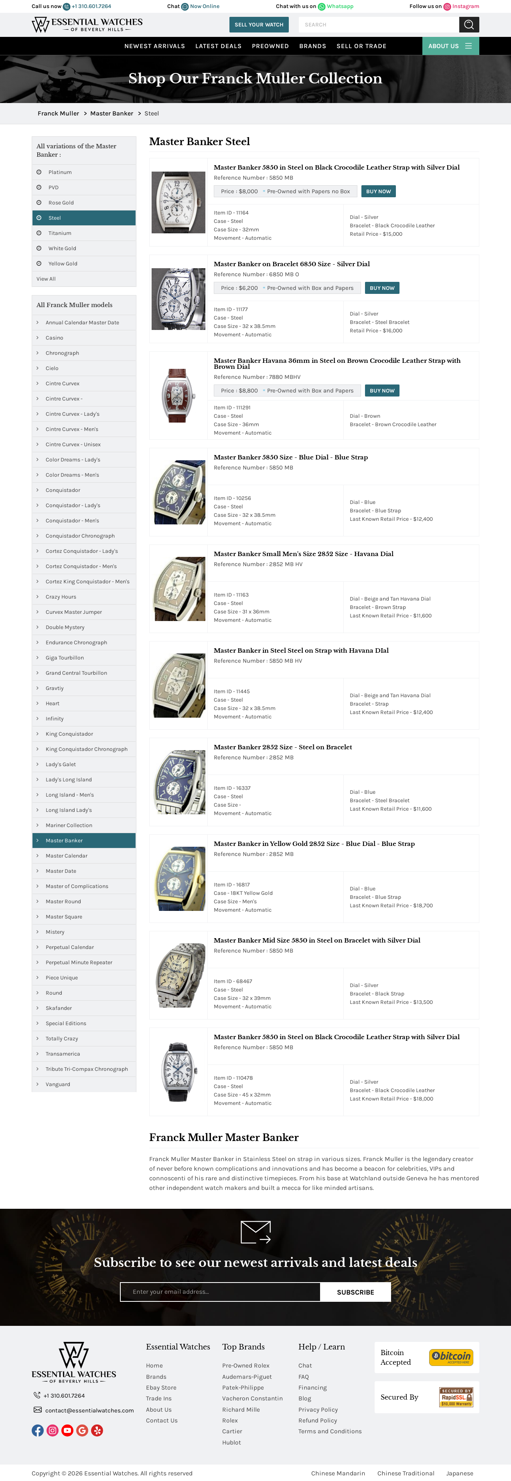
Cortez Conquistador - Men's (76, 566)
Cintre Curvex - (59, 398)
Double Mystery (60, 627)
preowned (270, 46)
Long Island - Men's (65, 794)
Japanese (459, 1472)
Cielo (47, 368)
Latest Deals (218, 46)
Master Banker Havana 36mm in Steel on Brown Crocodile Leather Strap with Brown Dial (337, 363)
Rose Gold (55, 202)
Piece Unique (57, 977)
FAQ (303, 1376)
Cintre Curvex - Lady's (67, 414)
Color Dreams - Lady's (68, 459)
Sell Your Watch (259, 24)
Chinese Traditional (405, 1472)
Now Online (200, 6)
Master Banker (59, 840)
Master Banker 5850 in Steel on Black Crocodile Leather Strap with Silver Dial (337, 167)
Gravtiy (50, 688)
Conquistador (58, 490)
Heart (47, 703)
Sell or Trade (362, 46)
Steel (48, 218)
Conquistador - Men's (67, 520)
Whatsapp (335, 6)
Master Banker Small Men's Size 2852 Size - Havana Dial (303, 554)
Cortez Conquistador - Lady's (77, 551)
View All (46, 278)
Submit (469, 24)
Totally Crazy (57, 1038)
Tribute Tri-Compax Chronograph (82, 1069)
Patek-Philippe (243, 1387)
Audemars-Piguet (247, 1376)
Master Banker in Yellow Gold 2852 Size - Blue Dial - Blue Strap (314, 844)
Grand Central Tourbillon (71, 673)
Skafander (54, 1008)
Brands (312, 46)
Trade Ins (159, 1398)
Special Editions (61, 1023)
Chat (305, 1365)
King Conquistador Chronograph (82, 749)
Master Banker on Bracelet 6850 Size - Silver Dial (292, 264)
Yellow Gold (56, 263)
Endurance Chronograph (71, 642)
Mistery (50, 932)
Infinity (50, 718)
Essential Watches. (111, 1472)
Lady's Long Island (64, 779)
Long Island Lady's (64, 810)
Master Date (56, 871)
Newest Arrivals (154, 46)
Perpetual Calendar (65, 947)
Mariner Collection (64, 825)
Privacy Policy (318, 1408)
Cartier (232, 1430)
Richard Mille (241, 1408)
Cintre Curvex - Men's (67, 429)
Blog (304, 1398)
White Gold (56, 248)
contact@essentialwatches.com (84, 1409)
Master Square (59, 916)
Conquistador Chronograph (75, 535)
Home (154, 1365)
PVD (47, 187)
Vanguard (53, 1084)
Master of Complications (72, 886)
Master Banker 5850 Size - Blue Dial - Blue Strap (291, 457)
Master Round (58, 901)
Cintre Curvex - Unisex (68, 444)
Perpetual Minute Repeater (74, 962)
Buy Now (379, 191)
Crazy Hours (56, 596)
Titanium (53, 233)
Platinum (54, 172)
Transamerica (58, 1053)
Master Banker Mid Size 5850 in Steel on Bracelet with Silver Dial (317, 940)
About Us (450, 45)
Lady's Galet (56, 764)
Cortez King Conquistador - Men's (83, 581)
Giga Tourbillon (60, 657)
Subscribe (355, 1291)
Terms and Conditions (330, 1430)
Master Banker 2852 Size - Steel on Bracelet (283, 747)
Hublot (232, 1441)
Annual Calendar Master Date (77, 322)
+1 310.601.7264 (87, 6)
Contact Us (162, 1419)
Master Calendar (61, 855)
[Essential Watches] (87, 24)
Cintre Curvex (57, 383)
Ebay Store (161, 1387)
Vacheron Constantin (253, 1398)
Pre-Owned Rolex (246, 1365)
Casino (49, 337)
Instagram (461, 6)
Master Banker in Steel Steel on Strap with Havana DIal (301, 650)
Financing (313, 1387)
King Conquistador (64, 733)
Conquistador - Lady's (68, 505)
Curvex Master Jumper (69, 612)
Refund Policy (318, 1419)
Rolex (230, 1419)
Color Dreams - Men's (67, 474)
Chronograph (57, 353)
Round (49, 992)
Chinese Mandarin (338, 1472)
